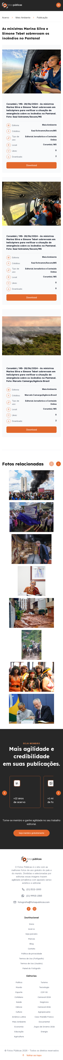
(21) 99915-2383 (31, 895)
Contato (31, 949)
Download (31, 165)
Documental (44, 1022)
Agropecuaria (44, 1012)
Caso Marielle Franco (44, 1017)
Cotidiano (19, 997)
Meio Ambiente (23, 17)
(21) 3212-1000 (31, 889)
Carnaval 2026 (44, 1007)
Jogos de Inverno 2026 (44, 1027)
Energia (44, 1031)
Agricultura (19, 1036)
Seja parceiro (31, 934)
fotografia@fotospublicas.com (31, 902)
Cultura (19, 1012)
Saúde (19, 1002)
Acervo (5, 17)
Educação (19, 1031)
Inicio (31, 924)
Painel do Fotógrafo (31, 968)
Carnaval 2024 (44, 997)
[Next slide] (58, 793)
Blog (31, 944)
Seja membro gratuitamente (31, 833)
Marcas (31, 939)
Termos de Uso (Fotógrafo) (31, 958)
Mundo (19, 987)
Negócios (44, 1002)
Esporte (18, 992)
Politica (19, 982)
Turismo (44, 982)
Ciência (19, 1007)
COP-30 (44, 992)
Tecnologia (44, 987)
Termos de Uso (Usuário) (31, 963)
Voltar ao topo (31, 1055)
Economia (18, 1027)
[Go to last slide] (4, 793)
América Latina (19, 1017)
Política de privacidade (31, 953)
